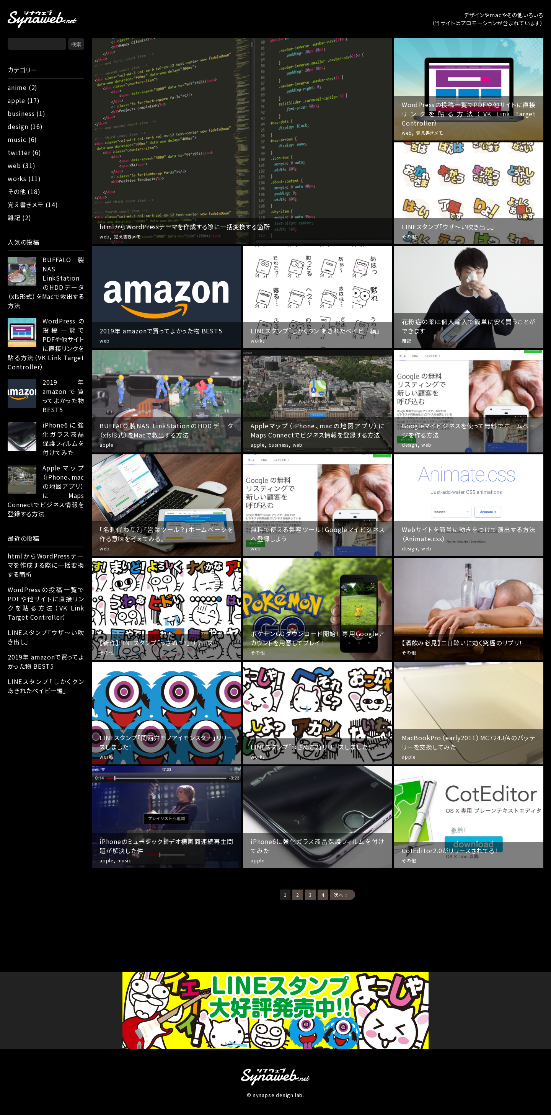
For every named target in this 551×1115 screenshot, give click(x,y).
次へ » (340, 894)
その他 (17, 191)
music (17, 139)
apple (16, 100)
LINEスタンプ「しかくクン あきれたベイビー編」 (46, 686)
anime (17, 87)
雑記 (14, 217)
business (21, 113)
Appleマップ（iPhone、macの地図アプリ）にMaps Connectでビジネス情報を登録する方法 (46, 490)
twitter (19, 152)
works (17, 178)
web (14, 165)
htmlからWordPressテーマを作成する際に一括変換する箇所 (46, 565)
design (18, 126)
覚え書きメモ (26, 204)
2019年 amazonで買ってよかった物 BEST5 (63, 395)
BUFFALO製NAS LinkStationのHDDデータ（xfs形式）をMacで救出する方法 (46, 282)
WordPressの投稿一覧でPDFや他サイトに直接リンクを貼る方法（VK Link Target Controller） (46, 343)
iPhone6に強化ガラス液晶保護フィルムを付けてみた (63, 438)
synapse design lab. (278, 1095)
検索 (76, 44)
